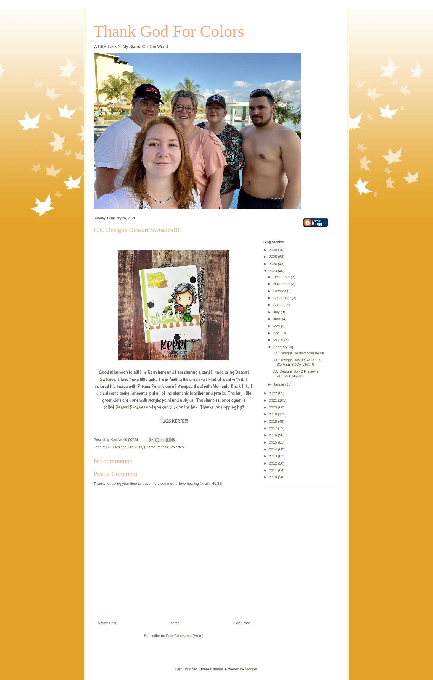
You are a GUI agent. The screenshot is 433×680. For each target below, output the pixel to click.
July (277, 312)
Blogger (251, 669)
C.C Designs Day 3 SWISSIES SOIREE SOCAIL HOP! (296, 362)
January (280, 384)
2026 (273, 250)
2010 (273, 477)
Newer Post (107, 623)
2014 (273, 449)
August (279, 305)
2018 (273, 421)
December (282, 277)
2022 (273, 393)
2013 (273, 456)
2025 (273, 257)
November (282, 284)
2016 (273, 435)
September (282, 298)
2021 (273, 400)
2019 (273, 414)
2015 (273, 442)
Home (174, 623)
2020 (273, 407)
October (280, 291)
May (277, 326)
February (281, 347)
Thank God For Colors (169, 31)
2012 (273, 463)
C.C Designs (116, 447)
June (277, 319)
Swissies (177, 447)
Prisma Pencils (156, 447)
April (277, 333)
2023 (273, 271)
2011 (273, 470)
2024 (273, 264)
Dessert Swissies (130, 407)
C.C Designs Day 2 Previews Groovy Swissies (295, 373)
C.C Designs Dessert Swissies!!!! (298, 353)
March (278, 340)
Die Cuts (135, 447)
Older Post (241, 623)
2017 (273, 428)
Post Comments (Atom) (184, 636)
